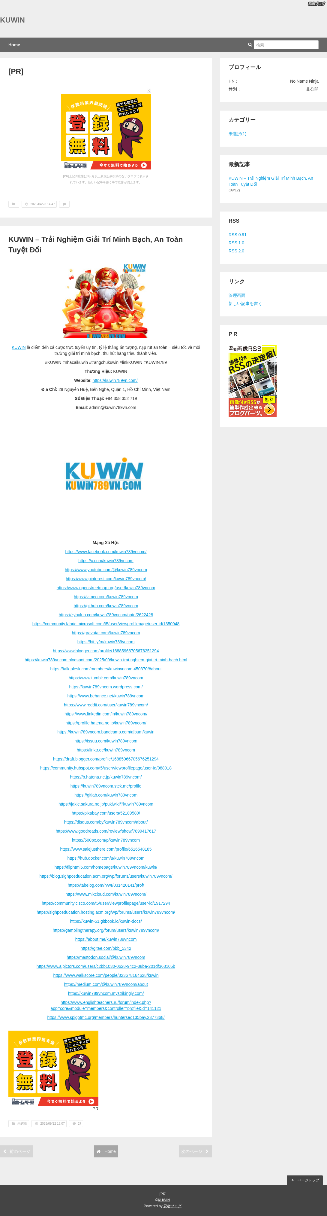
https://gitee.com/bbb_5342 (106, 948)
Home (14, 44)
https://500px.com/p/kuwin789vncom (106, 840)
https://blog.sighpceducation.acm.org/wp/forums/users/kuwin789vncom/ (106, 876)
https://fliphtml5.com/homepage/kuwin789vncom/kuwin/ (106, 867)
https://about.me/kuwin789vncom (106, 939)
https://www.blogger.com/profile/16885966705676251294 (106, 650)
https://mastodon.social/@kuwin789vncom (106, 957)
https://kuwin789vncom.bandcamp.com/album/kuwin (105, 732)
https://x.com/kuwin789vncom (106, 560)
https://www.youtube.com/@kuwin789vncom (106, 569)
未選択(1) (237, 133)
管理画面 (237, 295)
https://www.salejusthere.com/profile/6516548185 (106, 849)
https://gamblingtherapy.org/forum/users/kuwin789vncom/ (106, 930)
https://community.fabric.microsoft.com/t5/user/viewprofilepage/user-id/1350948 (106, 623)
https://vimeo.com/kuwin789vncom (106, 596)
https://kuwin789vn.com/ (115, 380)
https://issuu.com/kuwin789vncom (105, 741)
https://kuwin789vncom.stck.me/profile (106, 786)
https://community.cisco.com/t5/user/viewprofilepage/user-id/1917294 (106, 903)
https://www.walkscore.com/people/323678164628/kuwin (106, 975)
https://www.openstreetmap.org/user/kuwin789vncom (106, 587)
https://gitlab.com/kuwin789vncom (105, 795)
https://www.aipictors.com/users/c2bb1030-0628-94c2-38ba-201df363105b (106, 966)
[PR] (15, 71)
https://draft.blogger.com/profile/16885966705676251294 (106, 759)
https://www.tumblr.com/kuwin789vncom (106, 677)
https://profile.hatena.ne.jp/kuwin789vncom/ (105, 723)
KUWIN (12, 20)
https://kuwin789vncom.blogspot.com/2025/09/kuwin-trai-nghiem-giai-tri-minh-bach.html (106, 659)
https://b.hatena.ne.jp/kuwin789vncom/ (106, 777)
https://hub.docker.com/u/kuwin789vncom (106, 858)
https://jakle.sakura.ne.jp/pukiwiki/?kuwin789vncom (105, 804)
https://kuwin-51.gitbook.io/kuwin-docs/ (106, 921)
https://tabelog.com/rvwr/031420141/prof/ (106, 885)
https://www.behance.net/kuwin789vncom (106, 695)
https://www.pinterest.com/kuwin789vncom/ (106, 578)
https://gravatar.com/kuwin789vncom (106, 632)
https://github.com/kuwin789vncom (106, 605)
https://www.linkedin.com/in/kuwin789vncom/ (105, 714)
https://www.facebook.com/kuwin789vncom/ (106, 551)
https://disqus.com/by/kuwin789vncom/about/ (106, 822)
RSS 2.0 (236, 250)
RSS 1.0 (236, 242)
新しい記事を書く (245, 303)
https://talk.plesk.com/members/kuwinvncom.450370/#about (105, 668)
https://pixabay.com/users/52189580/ (106, 813)
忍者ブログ (173, 1206)
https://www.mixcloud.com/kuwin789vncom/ (105, 894)
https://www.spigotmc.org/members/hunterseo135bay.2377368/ (105, 1017)
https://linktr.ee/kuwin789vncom (106, 750)
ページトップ (304, 1180)
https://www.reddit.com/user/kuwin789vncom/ (106, 704)
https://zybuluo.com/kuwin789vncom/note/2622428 (106, 614)
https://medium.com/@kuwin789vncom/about (106, 984)
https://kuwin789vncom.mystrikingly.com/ (106, 993)
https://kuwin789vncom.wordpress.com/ (105, 686)
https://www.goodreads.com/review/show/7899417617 (106, 831)
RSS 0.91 (238, 234)
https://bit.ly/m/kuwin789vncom (106, 641)
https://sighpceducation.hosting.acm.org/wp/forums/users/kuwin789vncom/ (106, 912)
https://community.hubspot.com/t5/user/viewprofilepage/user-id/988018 (106, 768)
